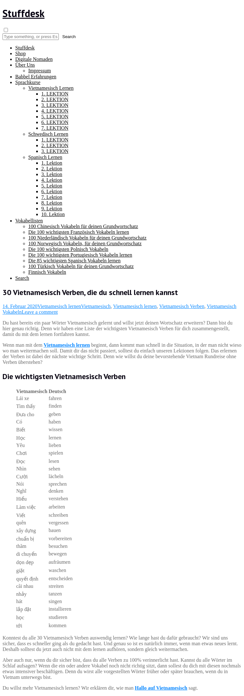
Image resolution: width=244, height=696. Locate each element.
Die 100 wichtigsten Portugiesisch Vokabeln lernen (80, 255)
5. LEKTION (54, 116)
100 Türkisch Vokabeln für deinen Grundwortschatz (81, 266)
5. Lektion (51, 185)
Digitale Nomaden (34, 59)
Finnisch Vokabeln (47, 272)
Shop (20, 53)
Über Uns (25, 65)
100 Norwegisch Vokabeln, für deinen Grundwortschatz (85, 243)
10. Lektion (53, 214)
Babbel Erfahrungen (35, 76)
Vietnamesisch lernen (59, 306)
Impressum (39, 70)
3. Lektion (51, 174)
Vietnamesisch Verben (181, 306)
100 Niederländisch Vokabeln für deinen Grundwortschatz (87, 237)
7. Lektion (51, 197)
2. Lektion (51, 168)
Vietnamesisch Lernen (51, 88)
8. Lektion (51, 203)
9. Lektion (51, 208)
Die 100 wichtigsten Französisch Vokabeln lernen (78, 232)
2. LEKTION (54, 99)
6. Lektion (51, 191)
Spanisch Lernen (45, 157)
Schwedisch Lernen (48, 134)
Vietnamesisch (96, 306)
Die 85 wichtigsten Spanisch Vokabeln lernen (74, 260)
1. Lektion (51, 163)
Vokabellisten (29, 220)
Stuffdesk (23, 13)
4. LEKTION (54, 111)
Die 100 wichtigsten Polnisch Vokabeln (68, 249)
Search (22, 278)
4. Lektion (51, 180)
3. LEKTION (54, 105)
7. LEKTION (54, 128)
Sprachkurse (27, 82)
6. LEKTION (54, 122)
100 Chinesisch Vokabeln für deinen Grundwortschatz (83, 226)
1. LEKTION (54, 93)
